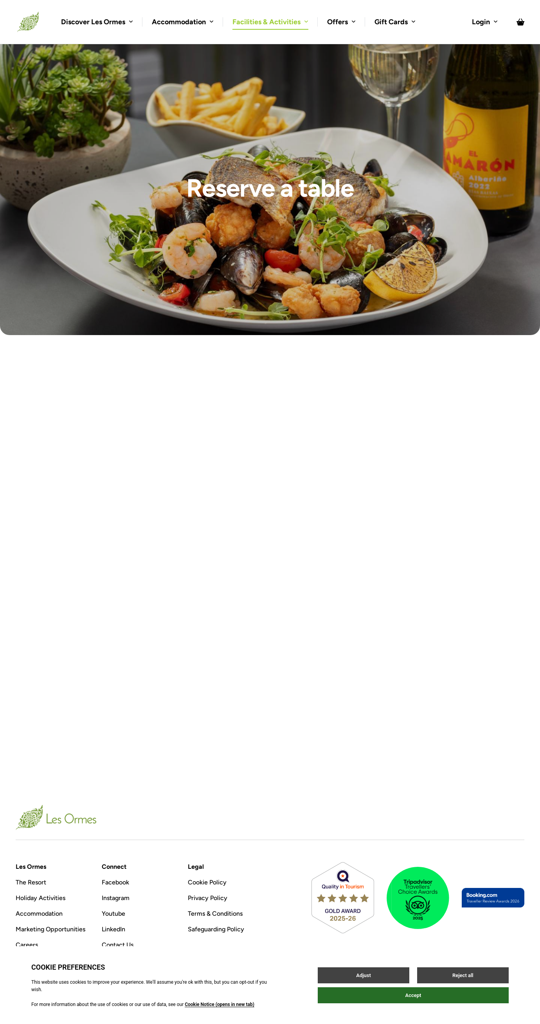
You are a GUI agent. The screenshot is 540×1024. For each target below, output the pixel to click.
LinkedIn (113, 929)
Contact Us (117, 945)
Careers (27, 945)
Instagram (116, 898)
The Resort (31, 882)
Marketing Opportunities (50, 929)
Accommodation (39, 913)
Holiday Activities (40, 898)
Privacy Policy (207, 898)
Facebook (115, 882)
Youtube (113, 913)
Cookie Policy (207, 882)
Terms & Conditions (215, 913)
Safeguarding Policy (216, 929)
